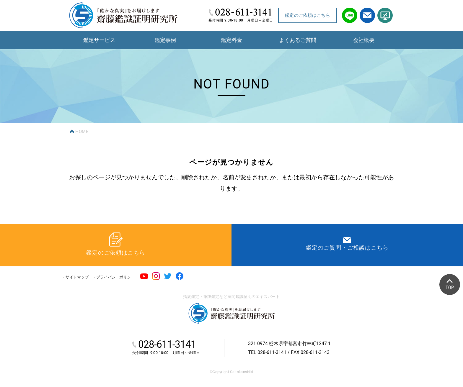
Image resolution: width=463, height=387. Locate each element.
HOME (82, 131)
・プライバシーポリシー (113, 277)
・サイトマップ (75, 277)
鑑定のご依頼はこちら (307, 15)
